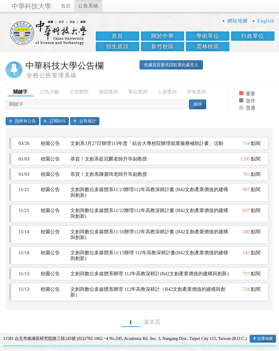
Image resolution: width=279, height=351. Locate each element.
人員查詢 (167, 91)
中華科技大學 (31, 6)
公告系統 (88, 5)
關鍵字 (20, 91)
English (265, 20)
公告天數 (49, 91)
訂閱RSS (58, 121)
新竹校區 (162, 46)
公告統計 (87, 121)
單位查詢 (137, 91)
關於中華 (162, 36)
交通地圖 (265, 338)
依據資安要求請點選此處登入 (171, 64)
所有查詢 (196, 91)
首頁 (66, 5)
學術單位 (207, 36)
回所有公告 (25, 121)
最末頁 (152, 322)
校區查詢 (108, 91)
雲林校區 (207, 46)
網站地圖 (238, 20)
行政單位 (252, 36)
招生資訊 (117, 46)
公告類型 (79, 91)
